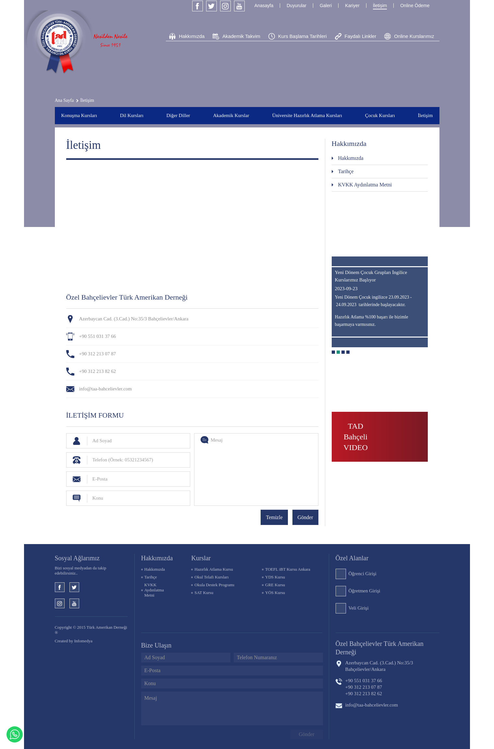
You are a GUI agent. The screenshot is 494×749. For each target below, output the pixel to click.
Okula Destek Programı (214, 584)
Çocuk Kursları (380, 115)
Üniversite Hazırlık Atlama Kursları (307, 115)
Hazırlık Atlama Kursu (213, 569)
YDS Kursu (275, 577)
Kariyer (352, 5)
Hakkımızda (191, 36)
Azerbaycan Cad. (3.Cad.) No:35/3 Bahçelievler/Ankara (379, 666)
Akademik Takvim (241, 36)
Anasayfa (263, 5)
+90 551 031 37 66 (97, 336)
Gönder (305, 517)
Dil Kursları (131, 115)
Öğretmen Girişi (364, 590)
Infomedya (83, 640)
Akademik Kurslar (231, 115)
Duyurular (296, 5)
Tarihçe (346, 171)
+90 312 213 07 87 (97, 353)
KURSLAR (201, 558)
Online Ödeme (414, 5)
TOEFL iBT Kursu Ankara (287, 569)
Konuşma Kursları (79, 115)
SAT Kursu (203, 592)
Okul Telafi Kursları (211, 577)
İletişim (380, 5)
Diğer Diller (178, 115)
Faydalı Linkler (361, 36)
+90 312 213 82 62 (97, 371)
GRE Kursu (275, 584)
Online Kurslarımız (414, 36)
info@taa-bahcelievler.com (105, 388)
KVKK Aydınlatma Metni (365, 184)
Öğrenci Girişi (363, 573)
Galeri (326, 5)
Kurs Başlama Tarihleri (302, 36)
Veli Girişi (359, 608)
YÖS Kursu (275, 592)
